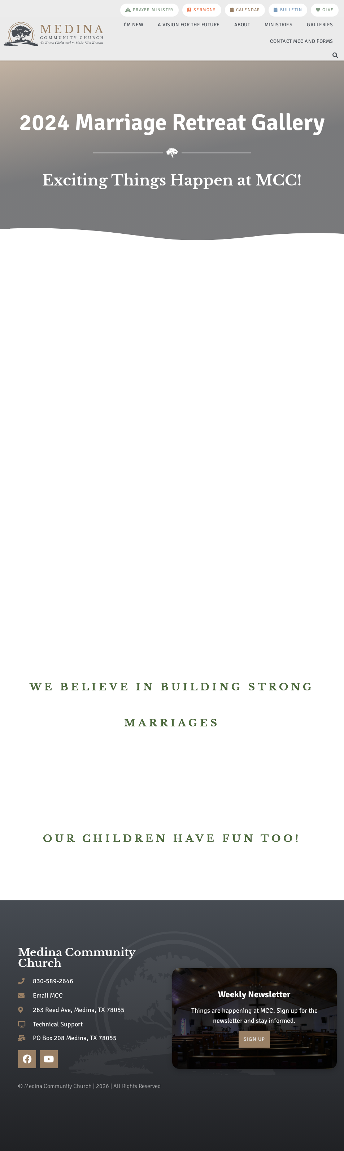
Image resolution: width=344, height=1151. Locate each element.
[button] (335, 55)
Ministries (278, 25)
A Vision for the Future (189, 25)
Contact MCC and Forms (301, 41)
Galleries (320, 25)
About (242, 25)
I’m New (134, 25)
